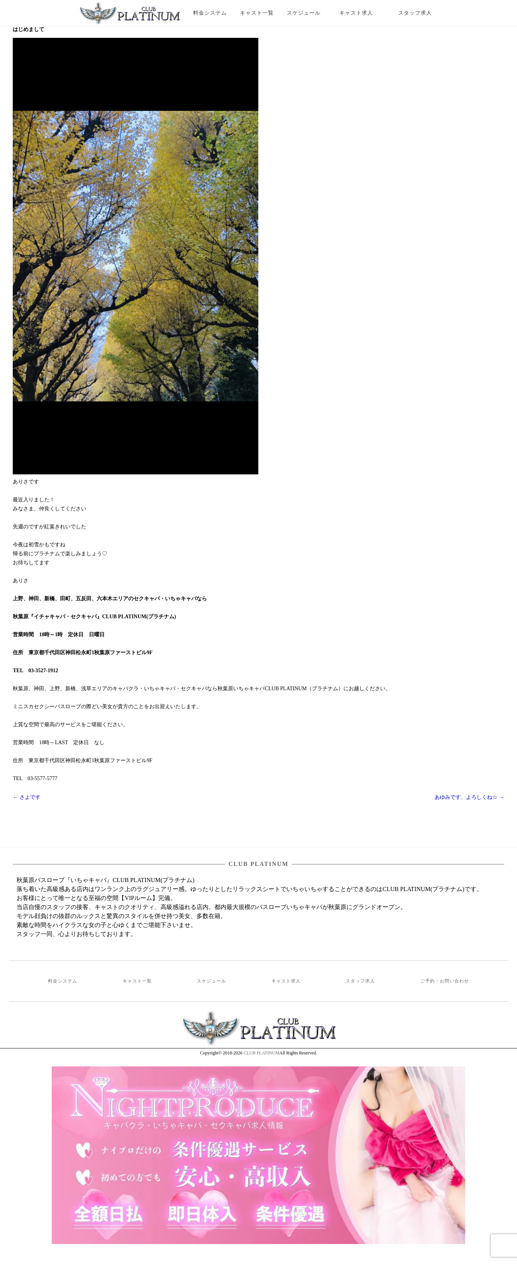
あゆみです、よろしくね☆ (469, 797)
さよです (26, 797)
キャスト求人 (361, 13)
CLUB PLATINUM (261, 1053)
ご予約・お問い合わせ (444, 981)
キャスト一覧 (257, 13)
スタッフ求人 (421, 13)
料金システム (210, 13)
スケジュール (304, 13)
